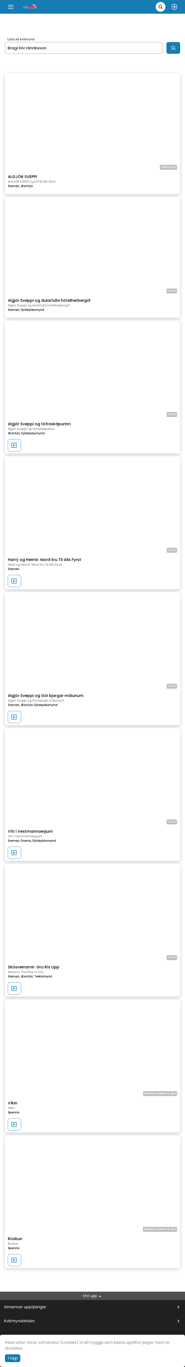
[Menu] (11, 7)
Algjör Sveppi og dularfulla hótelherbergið (49, 300)
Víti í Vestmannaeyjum (30, 831)
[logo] (30, 7)
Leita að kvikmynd (20, 39)
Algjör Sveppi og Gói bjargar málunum (45, 695)
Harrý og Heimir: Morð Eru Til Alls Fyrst (44, 559)
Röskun (15, 1239)
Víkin (12, 1103)
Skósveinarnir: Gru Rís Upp (33, 967)
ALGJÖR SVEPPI (22, 176)
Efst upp (92, 1295)
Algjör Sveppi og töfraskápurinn (39, 424)
